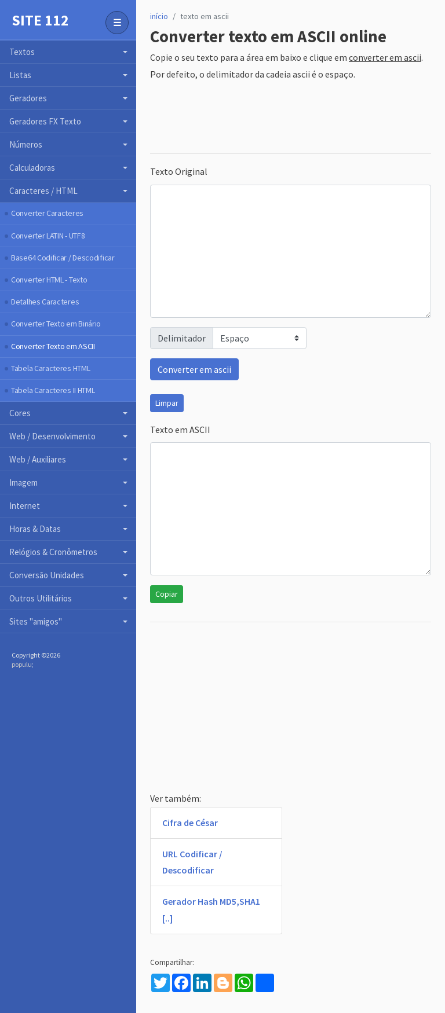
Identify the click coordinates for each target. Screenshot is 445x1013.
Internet (24, 505)
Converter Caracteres (47, 213)
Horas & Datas (35, 528)
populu (22, 664)
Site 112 (40, 20)
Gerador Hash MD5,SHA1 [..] (211, 909)
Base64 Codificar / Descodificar (63, 257)
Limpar (166, 403)
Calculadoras (32, 167)
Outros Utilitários (40, 598)
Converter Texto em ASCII (53, 346)
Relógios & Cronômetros (53, 551)
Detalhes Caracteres (45, 301)
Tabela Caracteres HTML (50, 368)
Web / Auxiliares (37, 459)
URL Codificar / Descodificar (192, 862)
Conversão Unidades (46, 575)
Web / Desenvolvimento (52, 436)
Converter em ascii (194, 369)
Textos (22, 51)
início (159, 16)
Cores (20, 413)
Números (25, 144)
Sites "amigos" (35, 621)
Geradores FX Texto (45, 121)
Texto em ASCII (180, 429)
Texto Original (178, 171)
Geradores (28, 98)
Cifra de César (190, 822)
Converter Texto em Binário (56, 323)
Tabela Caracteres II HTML (53, 390)
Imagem (23, 482)
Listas (20, 74)
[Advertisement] (290, 118)
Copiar (166, 594)
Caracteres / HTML (43, 190)
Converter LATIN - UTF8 (48, 235)
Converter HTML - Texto (49, 279)
